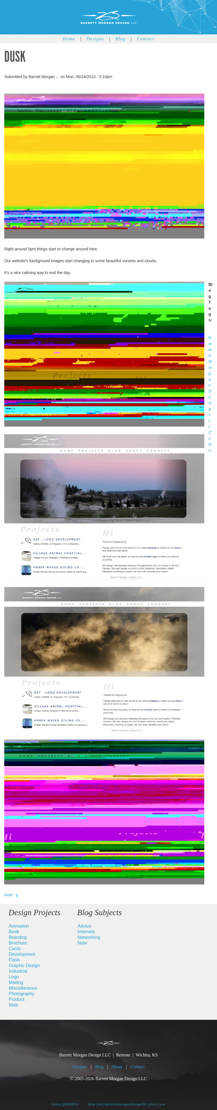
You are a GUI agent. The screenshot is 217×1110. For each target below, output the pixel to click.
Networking (88, 937)
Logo (14, 976)
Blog (120, 38)
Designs (95, 38)
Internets (86, 931)
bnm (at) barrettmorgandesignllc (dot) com (126, 1104)
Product (16, 999)
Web (13, 1005)
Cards (15, 948)
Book (14, 931)
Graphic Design (24, 965)
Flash (14, 959)
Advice (84, 926)
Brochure (18, 943)
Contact (145, 38)
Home (69, 38)
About (117, 1066)
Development (22, 954)
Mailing (16, 982)
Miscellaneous (23, 988)
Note (8, 895)
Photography (21, 993)
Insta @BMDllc (65, 1104)
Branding (18, 937)
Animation (19, 926)
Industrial (18, 971)
